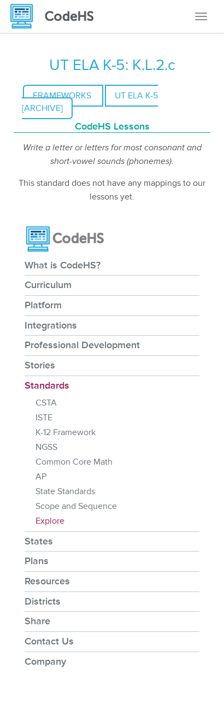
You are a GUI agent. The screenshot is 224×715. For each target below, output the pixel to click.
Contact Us (49, 641)
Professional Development (82, 345)
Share (37, 621)
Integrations (51, 325)
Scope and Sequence (76, 506)
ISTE (44, 417)
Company (45, 661)
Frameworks (63, 95)
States (39, 541)
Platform (43, 305)
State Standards (65, 491)
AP (41, 476)
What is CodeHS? (63, 265)
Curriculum (48, 285)
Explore (50, 520)
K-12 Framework (66, 432)
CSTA (46, 402)
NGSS (46, 447)
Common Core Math (74, 461)
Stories (40, 365)
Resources (47, 581)
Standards (47, 385)
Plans (37, 561)
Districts (43, 601)
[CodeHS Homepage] (56, 16)
